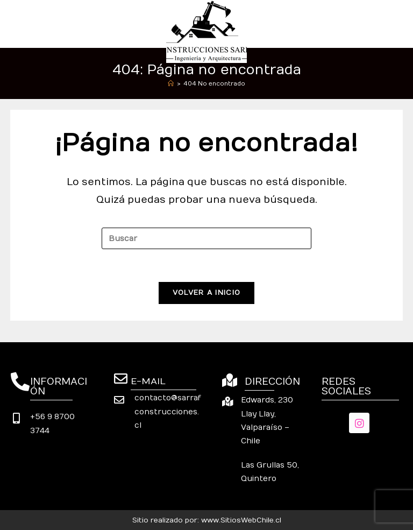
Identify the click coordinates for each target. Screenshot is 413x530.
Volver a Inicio (207, 292)
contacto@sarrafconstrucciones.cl (167, 411)
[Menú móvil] (397, 23)
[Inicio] (171, 83)
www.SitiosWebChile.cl (241, 520)
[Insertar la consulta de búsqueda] (206, 238)
